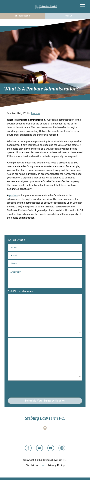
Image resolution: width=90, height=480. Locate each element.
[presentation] (33, 388)
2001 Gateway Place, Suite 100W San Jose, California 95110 (45, 434)
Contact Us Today (22, 16)
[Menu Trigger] (83, 6)
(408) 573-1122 (67, 16)
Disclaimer (32, 465)
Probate (35, 113)
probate (13, 195)
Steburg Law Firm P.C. (46, 6)
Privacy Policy (56, 465)
